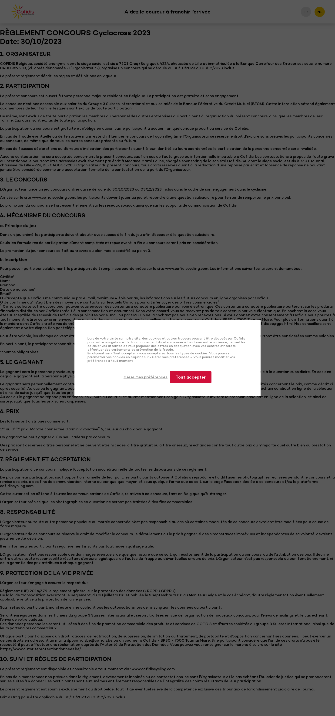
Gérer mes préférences (146, 377)
